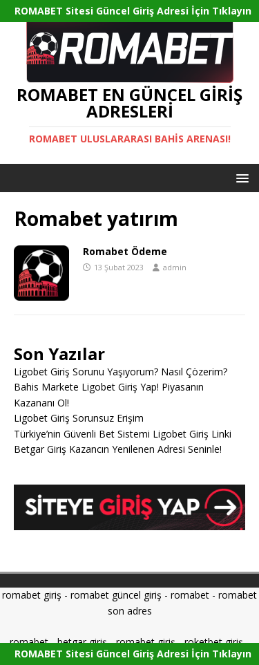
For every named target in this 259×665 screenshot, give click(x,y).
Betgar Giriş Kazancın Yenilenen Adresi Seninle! (118, 449)
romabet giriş (31, 594)
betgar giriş (82, 641)
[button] (240, 177)
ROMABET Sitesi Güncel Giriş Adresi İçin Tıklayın (133, 10)
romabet (190, 594)
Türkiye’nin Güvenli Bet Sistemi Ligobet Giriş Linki (122, 433)
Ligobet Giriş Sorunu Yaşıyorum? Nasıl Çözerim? (120, 371)
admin (174, 267)
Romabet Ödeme (125, 251)
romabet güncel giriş (116, 594)
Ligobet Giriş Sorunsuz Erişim (79, 417)
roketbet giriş (213, 641)
